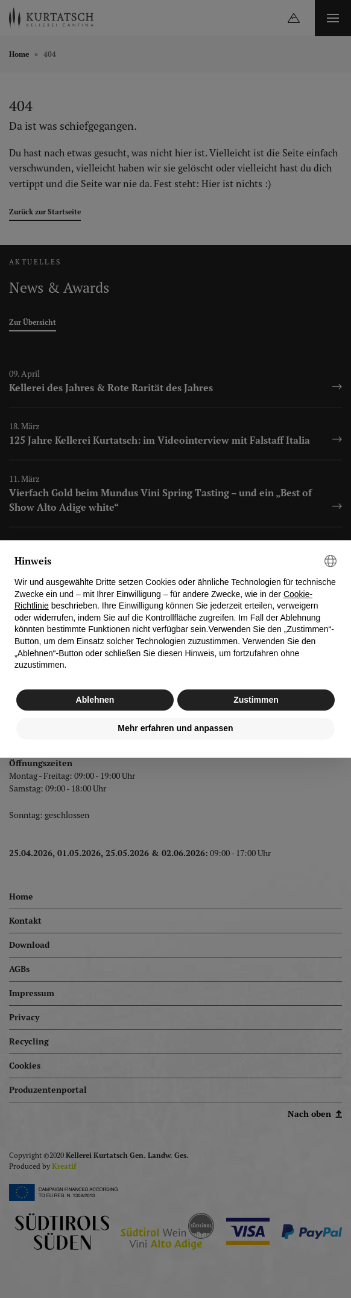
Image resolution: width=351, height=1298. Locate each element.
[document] (175, 613)
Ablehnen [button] (95, 700)
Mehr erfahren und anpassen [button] (175, 728)
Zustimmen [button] (256, 700)
